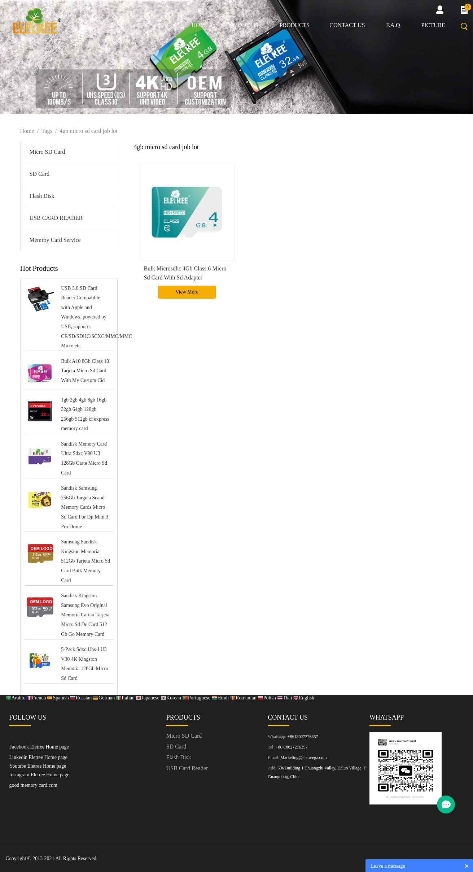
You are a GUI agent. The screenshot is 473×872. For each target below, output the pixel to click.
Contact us (347, 25)
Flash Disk (42, 196)
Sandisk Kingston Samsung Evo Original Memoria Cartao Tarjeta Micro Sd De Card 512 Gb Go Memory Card (85, 615)
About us (244, 25)
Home (200, 25)
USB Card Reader (187, 768)
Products (295, 25)
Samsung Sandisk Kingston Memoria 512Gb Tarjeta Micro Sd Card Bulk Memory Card (85, 561)
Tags (46, 131)
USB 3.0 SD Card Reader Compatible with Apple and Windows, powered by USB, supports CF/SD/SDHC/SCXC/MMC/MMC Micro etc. (85, 317)
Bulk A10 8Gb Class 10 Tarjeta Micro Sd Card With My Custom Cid (85, 371)
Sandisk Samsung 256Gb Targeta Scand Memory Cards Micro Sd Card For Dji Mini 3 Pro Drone (84, 507)
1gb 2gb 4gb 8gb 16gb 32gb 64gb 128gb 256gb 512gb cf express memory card (85, 414)
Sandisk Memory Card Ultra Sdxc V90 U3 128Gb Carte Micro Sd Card (84, 458)
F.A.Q (393, 25)
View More (186, 292)
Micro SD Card (47, 152)
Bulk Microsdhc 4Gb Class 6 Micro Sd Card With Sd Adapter (185, 273)
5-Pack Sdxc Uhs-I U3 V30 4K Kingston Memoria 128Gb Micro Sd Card (84, 664)
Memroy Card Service (55, 240)
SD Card (40, 174)
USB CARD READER (56, 218)
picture (433, 25)
